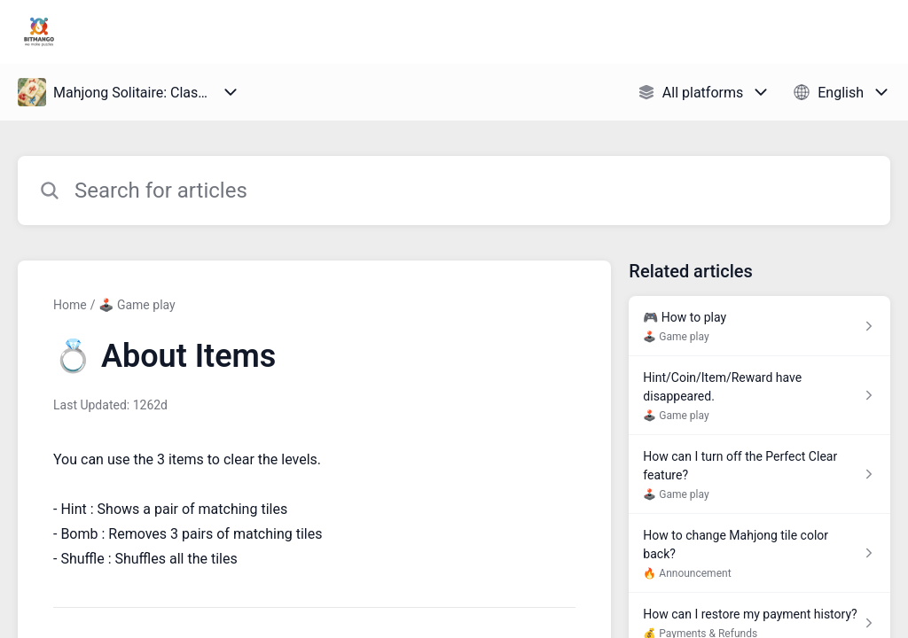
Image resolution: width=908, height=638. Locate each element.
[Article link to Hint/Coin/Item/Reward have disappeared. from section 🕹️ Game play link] (759, 395)
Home (70, 305)
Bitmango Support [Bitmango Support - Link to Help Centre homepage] (165, 32)
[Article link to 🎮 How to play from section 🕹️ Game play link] (759, 326)
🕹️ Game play (136, 305)
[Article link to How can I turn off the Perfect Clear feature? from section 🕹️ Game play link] (759, 474)
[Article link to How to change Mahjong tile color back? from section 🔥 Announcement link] (759, 553)
